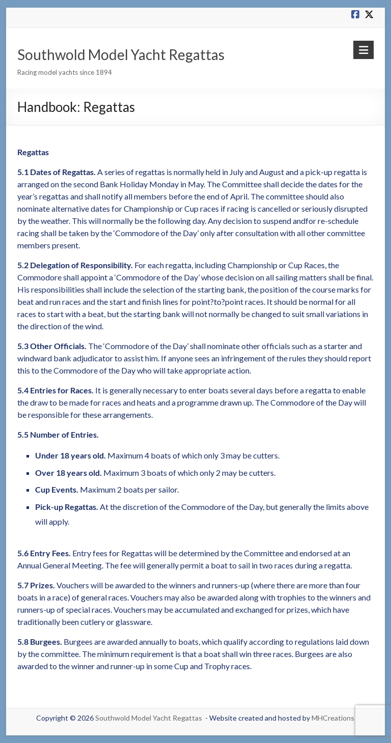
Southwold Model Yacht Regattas (121, 54)
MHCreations (333, 717)
